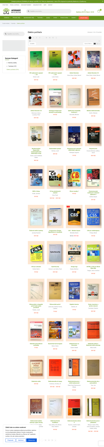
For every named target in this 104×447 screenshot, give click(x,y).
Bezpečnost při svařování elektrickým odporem (74, 149)
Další (56, 37)
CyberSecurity (55, 266)
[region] (21, 434)
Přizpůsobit (10, 440)
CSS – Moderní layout (74, 230)
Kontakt (50, 5)
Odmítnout (20, 440)
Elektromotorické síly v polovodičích (93, 382)
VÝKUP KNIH (5, 5)
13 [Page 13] (46, 37)
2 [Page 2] (33, 37)
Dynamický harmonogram (55, 343)
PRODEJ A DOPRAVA (14, 5)
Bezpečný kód (93, 148)
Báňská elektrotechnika (93, 110)
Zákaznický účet (37, 5)
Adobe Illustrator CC (93, 73)
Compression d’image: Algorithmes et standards (55, 231)
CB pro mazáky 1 (74, 191)
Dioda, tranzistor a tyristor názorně (93, 305)
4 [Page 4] (39, 37)
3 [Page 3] (36, 37)
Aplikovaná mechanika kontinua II (74, 111)
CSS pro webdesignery (93, 230)
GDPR (45, 5)
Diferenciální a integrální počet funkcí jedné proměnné (36, 306)
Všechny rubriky (12, 63)
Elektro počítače (13, 69)
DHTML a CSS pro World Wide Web (93, 267)
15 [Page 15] (52, 37)
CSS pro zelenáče (36, 266)
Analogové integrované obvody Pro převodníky (55, 111)
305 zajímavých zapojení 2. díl (55, 73)
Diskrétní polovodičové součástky (36, 344)
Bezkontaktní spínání (55, 148)
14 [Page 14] (49, 37)
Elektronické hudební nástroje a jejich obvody (36, 421)
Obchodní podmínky (26, 5)
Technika (13, 23)
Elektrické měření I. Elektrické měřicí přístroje (93, 344)
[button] (99, 11)
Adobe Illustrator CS (36, 110)
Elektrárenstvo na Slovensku (74, 344)
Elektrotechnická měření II (74, 421)
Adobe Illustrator (74, 73)
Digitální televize (74, 304)
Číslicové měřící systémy (36, 230)
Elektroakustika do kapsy (55, 381)
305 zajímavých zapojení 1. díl (36, 73)
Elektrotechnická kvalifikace (55, 421)
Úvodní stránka (5, 23)
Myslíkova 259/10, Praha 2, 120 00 (85, 11)
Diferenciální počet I (55, 304)
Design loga (74, 266)
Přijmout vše (31, 440)
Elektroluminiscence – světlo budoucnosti (74, 382)
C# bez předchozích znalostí (55, 192)
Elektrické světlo (36, 381)
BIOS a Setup (36, 191)
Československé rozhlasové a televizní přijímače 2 (93, 193)
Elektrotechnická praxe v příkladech (93, 421)
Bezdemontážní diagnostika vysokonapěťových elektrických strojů (36, 151)
